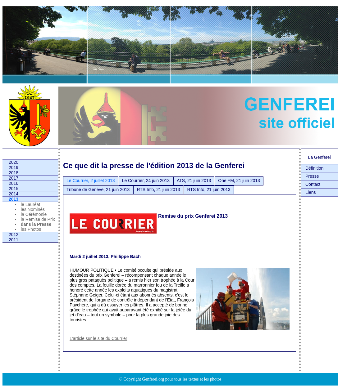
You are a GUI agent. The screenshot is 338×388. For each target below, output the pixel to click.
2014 (13, 193)
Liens (310, 192)
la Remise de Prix (38, 219)
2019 (13, 167)
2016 (13, 183)
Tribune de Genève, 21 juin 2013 (98, 189)
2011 (13, 239)
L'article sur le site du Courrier (98, 338)
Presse (312, 176)
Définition (314, 168)
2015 (13, 188)
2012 (13, 234)
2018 (13, 172)
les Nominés (33, 209)
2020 (13, 162)
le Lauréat (30, 204)
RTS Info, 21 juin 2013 (158, 189)
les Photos (31, 229)
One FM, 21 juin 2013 (239, 180)
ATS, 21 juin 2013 (194, 180)
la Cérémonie (34, 214)
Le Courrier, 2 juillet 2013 (90, 180)
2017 (13, 178)
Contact (312, 184)
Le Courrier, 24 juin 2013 (146, 180)
